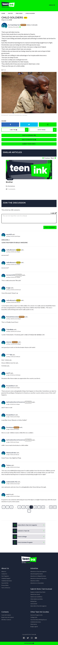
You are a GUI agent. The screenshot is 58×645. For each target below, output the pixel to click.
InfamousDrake (11, 452)
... (15, 507)
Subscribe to (25, 525)
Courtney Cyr (15, 25)
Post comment (50, 227)
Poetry (10, 13)
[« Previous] (3, 507)
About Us (3, 571)
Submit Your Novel (35, 594)
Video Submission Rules (36, 599)
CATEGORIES (29, 643)
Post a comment (29, 135)
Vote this (47, 130)
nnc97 (8, 373)
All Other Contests (6, 619)
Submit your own (29, 144)
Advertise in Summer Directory (38, 578)
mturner (9, 342)
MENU (52, 5)
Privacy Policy (4, 585)
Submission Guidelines (36, 596)
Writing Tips (33, 601)
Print (3, 70)
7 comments (10, 189)
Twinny (8, 465)
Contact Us (4, 573)
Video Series (33, 624)
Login (54, 213)
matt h (8, 494)
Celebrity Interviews (6, 580)
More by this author (14, 27)
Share (3, 121)
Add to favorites (29, 139)
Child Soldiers (30, 13)
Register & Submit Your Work (37, 592)
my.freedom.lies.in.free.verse (15, 402)
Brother (9, 182)
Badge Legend (34, 626)
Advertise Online (34, 580)
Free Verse (19, 13)
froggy (8, 288)
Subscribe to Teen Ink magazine (38, 606)
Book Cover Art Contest (7, 617)
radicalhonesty (11, 250)
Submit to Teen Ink (21, 530)
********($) (9, 354)
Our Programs (5, 576)
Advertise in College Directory (38, 576)
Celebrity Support (5, 578)
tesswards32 (10, 275)
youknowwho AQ (11, 482)
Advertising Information (36, 573)
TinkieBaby (9, 329)
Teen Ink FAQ (4, 583)
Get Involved (33, 603)
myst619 (9, 234)
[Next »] (29, 510)
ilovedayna (9, 427)
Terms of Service (5, 587)
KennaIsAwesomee (12, 317)
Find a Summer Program (22, 542)
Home (3, 13)
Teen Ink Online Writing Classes (38, 619)
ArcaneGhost (10, 385)
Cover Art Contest (6, 615)
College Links (33, 617)
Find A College (20, 536)
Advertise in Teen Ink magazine (38, 571)
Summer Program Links (36, 615)
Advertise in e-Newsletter (37, 583)
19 (55, 507)
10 (43, 507)
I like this (19, 130)
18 (51, 507)
